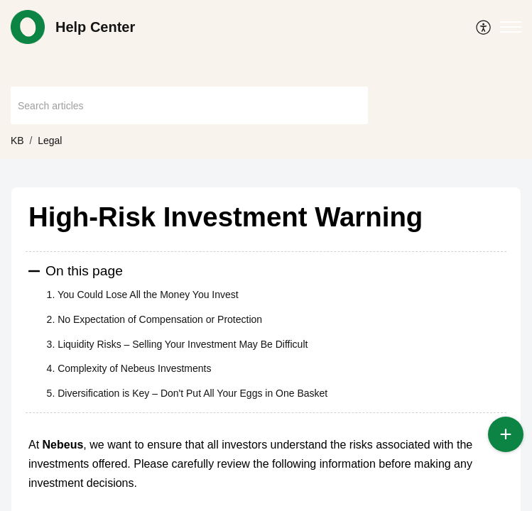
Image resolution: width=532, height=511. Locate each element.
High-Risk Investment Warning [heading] (225, 217)
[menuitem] (484, 27)
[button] (484, 27)
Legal (50, 140)
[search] (189, 105)
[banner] (266, 79)
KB (17, 140)
